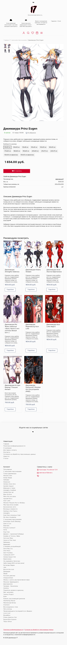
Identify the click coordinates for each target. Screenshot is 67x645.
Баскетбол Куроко (9, 619)
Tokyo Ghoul (7, 621)
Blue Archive (7, 494)
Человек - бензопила (10, 586)
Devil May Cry (8, 548)
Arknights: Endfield (9, 490)
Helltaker (6, 479)
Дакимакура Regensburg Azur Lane (32, 326)
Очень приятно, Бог (10, 617)
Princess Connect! (9, 527)
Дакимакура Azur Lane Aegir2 (53, 325)
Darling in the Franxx (10, 511)
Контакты (6, 452)
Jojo (4, 567)
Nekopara (6, 542)
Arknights (6, 513)
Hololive (6, 588)
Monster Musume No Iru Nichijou (14, 502)
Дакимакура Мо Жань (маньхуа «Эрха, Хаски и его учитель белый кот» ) (12, 328)
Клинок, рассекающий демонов (14, 598)
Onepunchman (8, 577)
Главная (6, 40)
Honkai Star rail (8, 492)
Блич (5, 596)
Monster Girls (7, 475)
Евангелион (7, 559)
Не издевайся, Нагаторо (11, 561)
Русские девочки (9, 575)
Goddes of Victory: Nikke (11, 536)
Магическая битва (9, 602)
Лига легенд (7, 609)
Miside (5, 573)
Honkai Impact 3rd (9, 557)
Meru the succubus (9, 496)
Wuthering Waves (9, 600)
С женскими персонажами (18, 40)
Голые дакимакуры (9, 473)
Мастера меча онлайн (10, 504)
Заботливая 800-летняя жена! (13, 563)
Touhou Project (8, 594)
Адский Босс (7, 498)
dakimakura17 (59, 179)
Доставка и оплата (10, 450)
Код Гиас (6, 532)
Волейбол (6, 615)
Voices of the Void (9, 540)
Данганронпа (7, 584)
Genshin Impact (8, 486)
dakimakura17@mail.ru (44, 473)
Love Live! (6, 613)
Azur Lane (6, 500)
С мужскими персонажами (12, 519)
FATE (5, 529)
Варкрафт (6, 544)
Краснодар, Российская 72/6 (47, 470)
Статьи (5, 458)
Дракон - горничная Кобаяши (13, 534)
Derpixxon (6, 482)
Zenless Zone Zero (9, 484)
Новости (6, 456)
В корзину (17, 171)
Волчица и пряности (10, 509)
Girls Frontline (8, 552)
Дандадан (6, 571)
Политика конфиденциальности (14, 446)
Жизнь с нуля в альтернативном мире (16, 579)
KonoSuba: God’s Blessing (11, 521)
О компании (7, 448)
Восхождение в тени (10, 607)
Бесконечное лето (9, 507)
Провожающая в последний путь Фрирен (17, 611)
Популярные (7, 469)
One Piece (6, 550)
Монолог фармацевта (10, 582)
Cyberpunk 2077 (8, 554)
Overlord (6, 604)
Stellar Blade (7, 477)
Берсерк (6, 525)
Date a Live (7, 523)
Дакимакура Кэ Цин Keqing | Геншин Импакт (12, 387)
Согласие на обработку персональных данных (19, 454)
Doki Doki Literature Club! (12, 515)
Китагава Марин (9, 565)
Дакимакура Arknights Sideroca (12, 270)
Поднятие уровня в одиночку (13, 590)
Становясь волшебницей (12, 546)
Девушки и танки (9, 488)
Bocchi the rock (8, 569)
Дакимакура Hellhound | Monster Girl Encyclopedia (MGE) (33, 388)
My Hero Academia (9, 517)
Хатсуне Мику (8, 538)
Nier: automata (8, 592)
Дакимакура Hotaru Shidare (33, 270)
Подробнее (10, 289)
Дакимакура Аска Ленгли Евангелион (54, 270)
